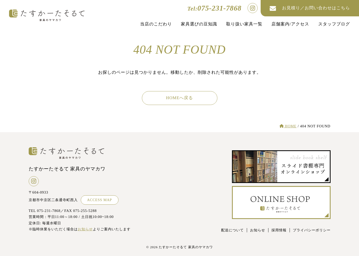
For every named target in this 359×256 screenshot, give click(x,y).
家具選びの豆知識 (199, 24)
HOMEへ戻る (179, 97)
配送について (232, 230)
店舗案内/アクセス (290, 24)
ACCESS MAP (99, 200)
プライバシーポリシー (312, 230)
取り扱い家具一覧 (244, 24)
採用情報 (279, 230)
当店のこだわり (156, 24)
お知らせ (85, 229)
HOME (288, 126)
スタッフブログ (334, 24)
